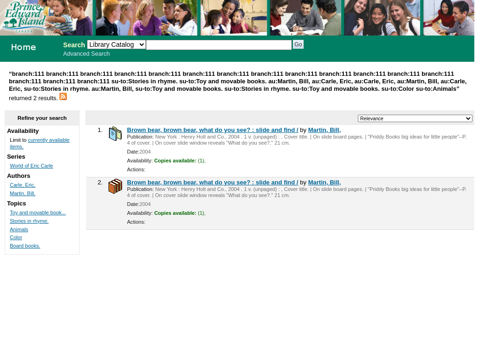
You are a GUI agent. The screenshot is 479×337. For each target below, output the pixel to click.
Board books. (25, 246)
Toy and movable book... (38, 212)
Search (74, 45)
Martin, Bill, (324, 129)
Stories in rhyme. (29, 221)
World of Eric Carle (31, 165)
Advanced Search (86, 54)
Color (16, 237)
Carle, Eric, (23, 185)
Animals (19, 229)
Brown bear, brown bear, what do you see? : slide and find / (212, 129)
